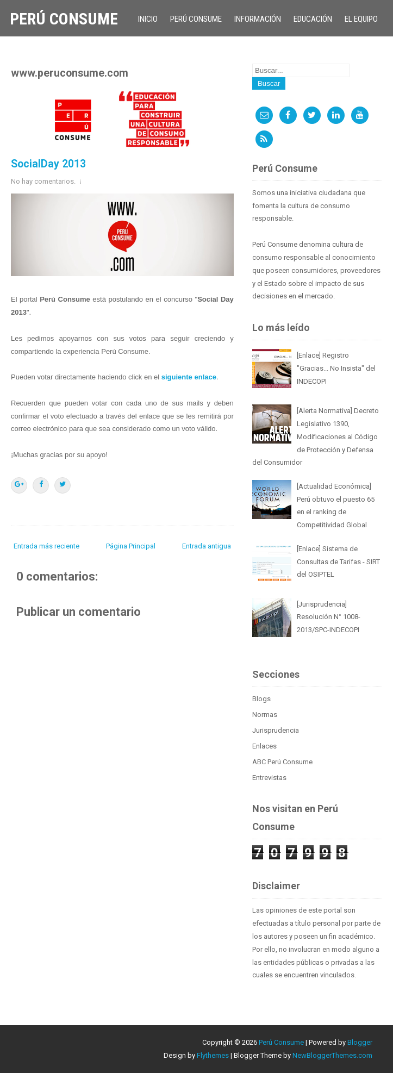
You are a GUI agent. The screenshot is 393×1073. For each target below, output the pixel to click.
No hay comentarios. (43, 181)
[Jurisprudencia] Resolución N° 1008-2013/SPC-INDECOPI (328, 617)
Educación (313, 19)
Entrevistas (269, 777)
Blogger (359, 1042)
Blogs (261, 699)
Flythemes (213, 1055)
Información (257, 19)
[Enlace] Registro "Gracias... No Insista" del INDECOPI (336, 368)
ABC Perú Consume (282, 762)
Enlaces (264, 746)
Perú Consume (64, 18)
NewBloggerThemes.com (332, 1055)
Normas (264, 714)
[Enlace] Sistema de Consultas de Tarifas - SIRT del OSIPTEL (338, 562)
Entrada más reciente (46, 546)
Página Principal (130, 546)
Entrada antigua (206, 546)
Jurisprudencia (275, 730)
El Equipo (361, 19)
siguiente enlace (188, 377)
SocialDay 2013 (48, 164)
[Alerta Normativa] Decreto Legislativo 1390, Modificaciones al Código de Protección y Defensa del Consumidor (315, 436)
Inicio (148, 19)
